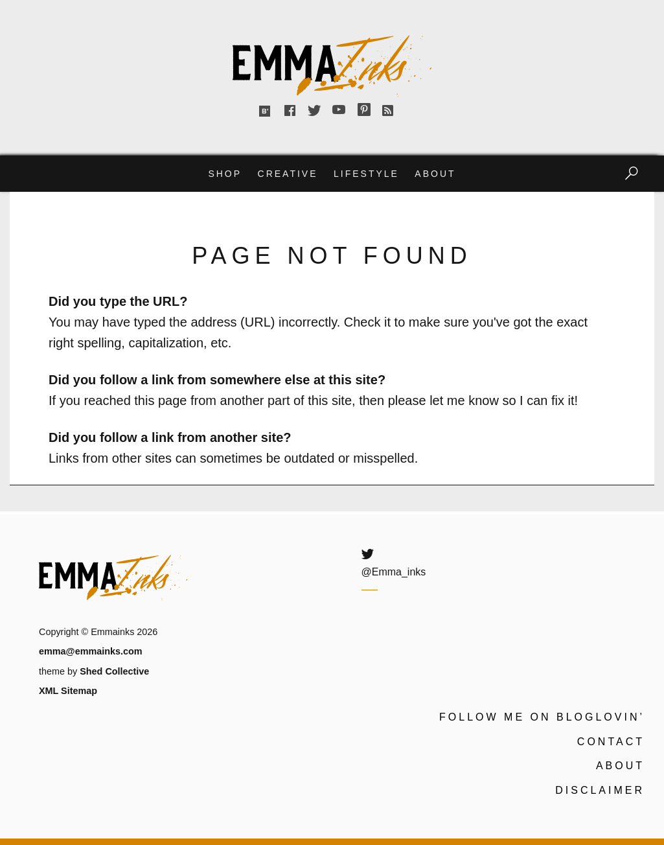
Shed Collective (114, 671)
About (435, 173)
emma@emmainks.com (91, 651)
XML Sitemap (68, 691)
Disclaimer (600, 790)
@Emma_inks (393, 571)
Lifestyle (366, 173)
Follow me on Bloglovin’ (542, 717)
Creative (288, 173)
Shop (225, 173)
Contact (611, 741)
